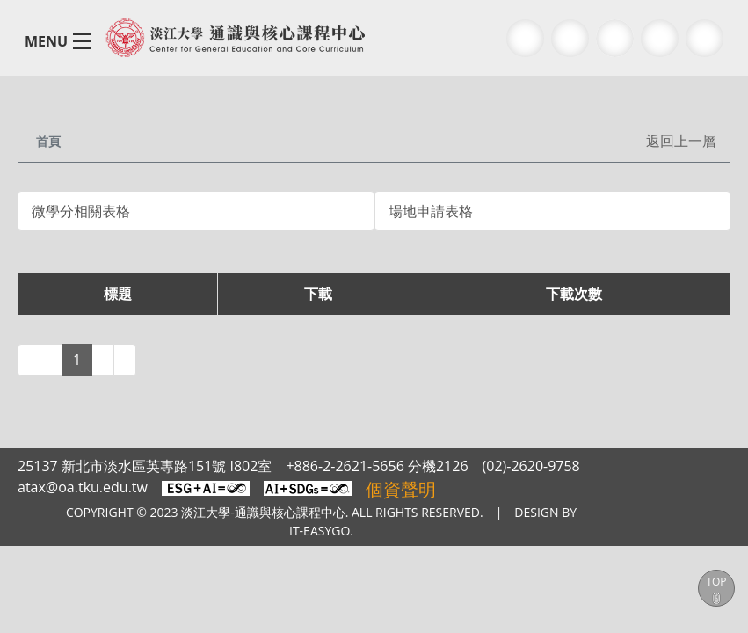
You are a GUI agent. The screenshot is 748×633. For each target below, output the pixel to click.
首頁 (50, 140)
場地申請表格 (431, 210)
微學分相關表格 (81, 210)
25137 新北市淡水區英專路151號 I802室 (142, 466)
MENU (45, 41)
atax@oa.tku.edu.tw (81, 487)
